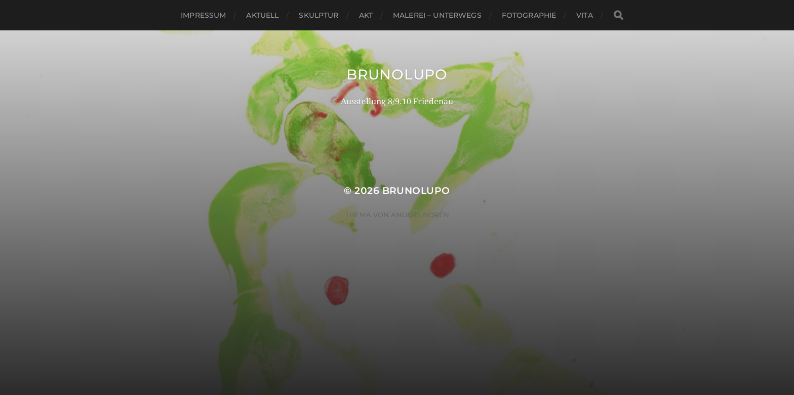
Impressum (203, 15)
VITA (584, 15)
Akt (366, 15)
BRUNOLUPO (396, 74)
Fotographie (529, 15)
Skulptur (318, 15)
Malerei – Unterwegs (437, 15)
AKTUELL (262, 15)
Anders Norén (420, 215)
